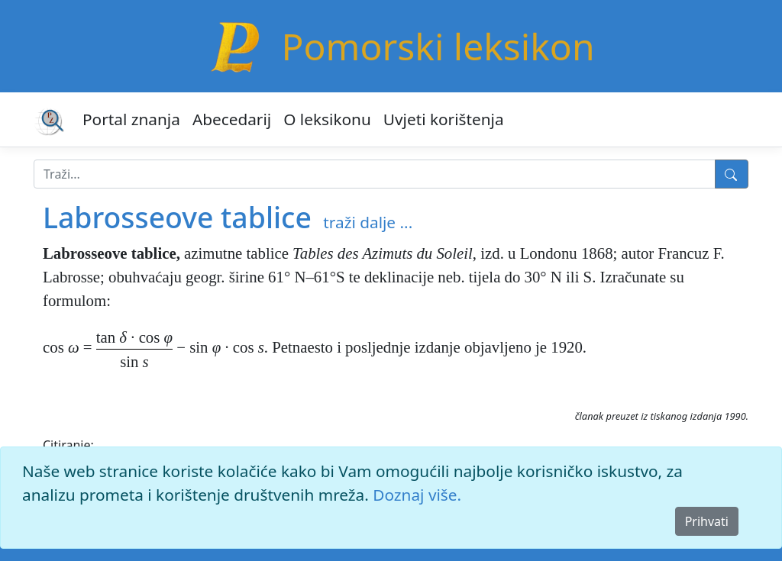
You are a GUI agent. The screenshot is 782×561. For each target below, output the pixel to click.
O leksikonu (327, 119)
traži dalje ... (367, 222)
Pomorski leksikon (437, 46)
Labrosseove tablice (177, 217)
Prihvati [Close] (707, 521)
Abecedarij (231, 119)
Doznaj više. (417, 494)
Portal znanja (131, 119)
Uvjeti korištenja (443, 119)
